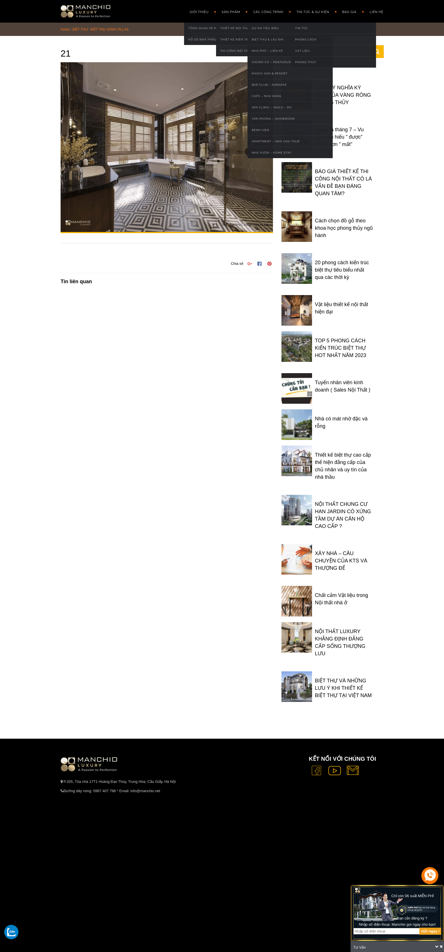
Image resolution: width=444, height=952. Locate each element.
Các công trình (268, 12)
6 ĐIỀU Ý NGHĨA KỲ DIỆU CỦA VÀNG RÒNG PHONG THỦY (343, 95)
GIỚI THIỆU (199, 12)
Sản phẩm (231, 12)
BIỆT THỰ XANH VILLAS (110, 29)
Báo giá (349, 12)
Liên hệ (376, 12)
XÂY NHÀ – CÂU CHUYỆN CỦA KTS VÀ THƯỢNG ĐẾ (341, 561)
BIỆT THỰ (80, 29)
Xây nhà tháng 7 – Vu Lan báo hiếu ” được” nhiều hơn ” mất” (339, 137)
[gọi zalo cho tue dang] (11, 932)
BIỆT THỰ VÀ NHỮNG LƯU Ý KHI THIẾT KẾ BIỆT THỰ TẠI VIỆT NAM (343, 688)
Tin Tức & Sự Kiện (312, 12)
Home (65, 29)
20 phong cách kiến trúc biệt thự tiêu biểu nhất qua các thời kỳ (342, 270)
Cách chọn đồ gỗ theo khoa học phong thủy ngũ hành (344, 228)
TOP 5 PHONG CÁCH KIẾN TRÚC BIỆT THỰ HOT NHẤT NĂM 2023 (340, 348)
